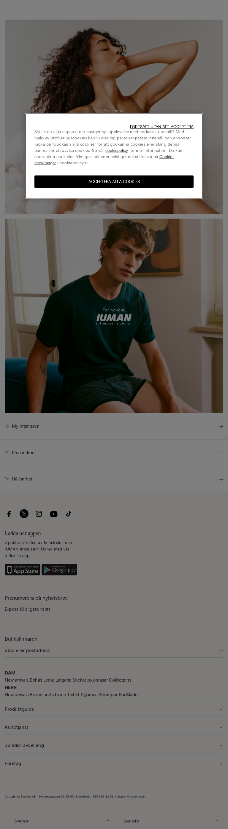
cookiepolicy (116, 150)
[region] (114, 156)
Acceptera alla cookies (114, 181)
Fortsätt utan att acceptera (162, 126)
